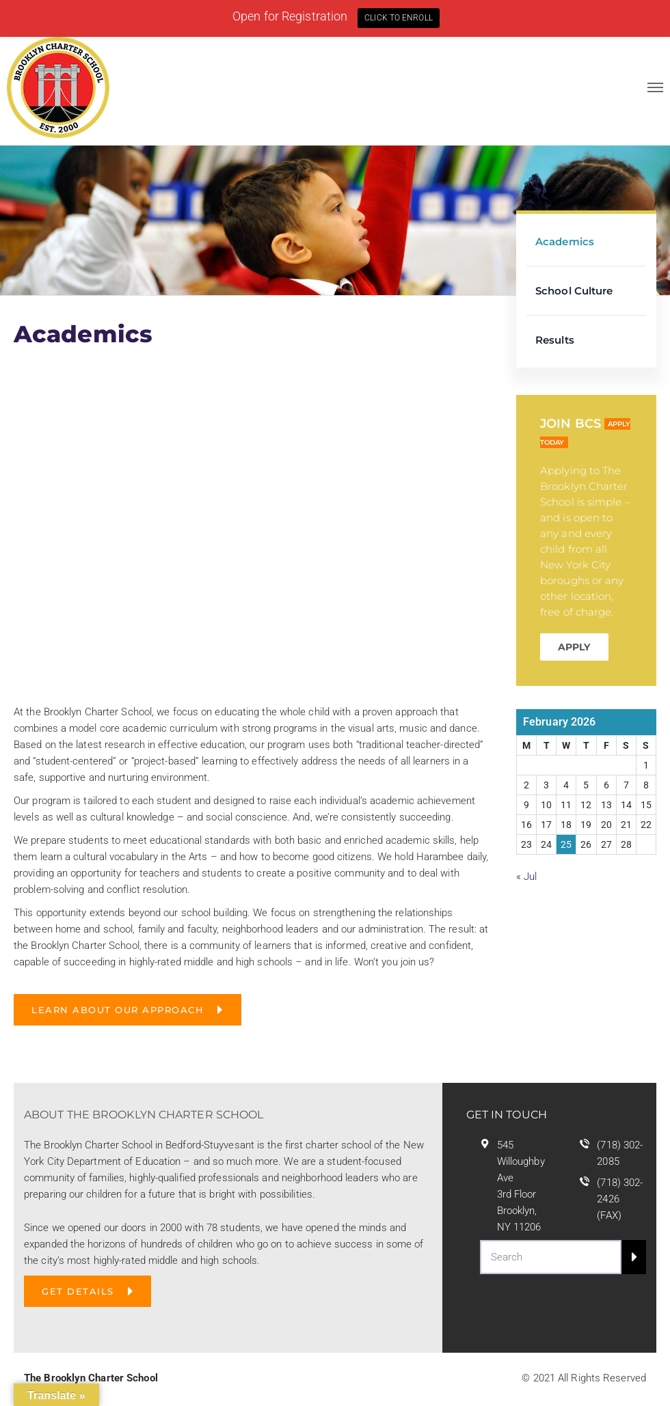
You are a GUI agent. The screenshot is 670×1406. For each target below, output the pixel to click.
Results (554, 339)
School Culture (574, 290)
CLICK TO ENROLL (398, 18)
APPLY (574, 647)
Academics (564, 241)
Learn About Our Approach (117, 1009)
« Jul (526, 876)
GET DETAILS (78, 1291)
